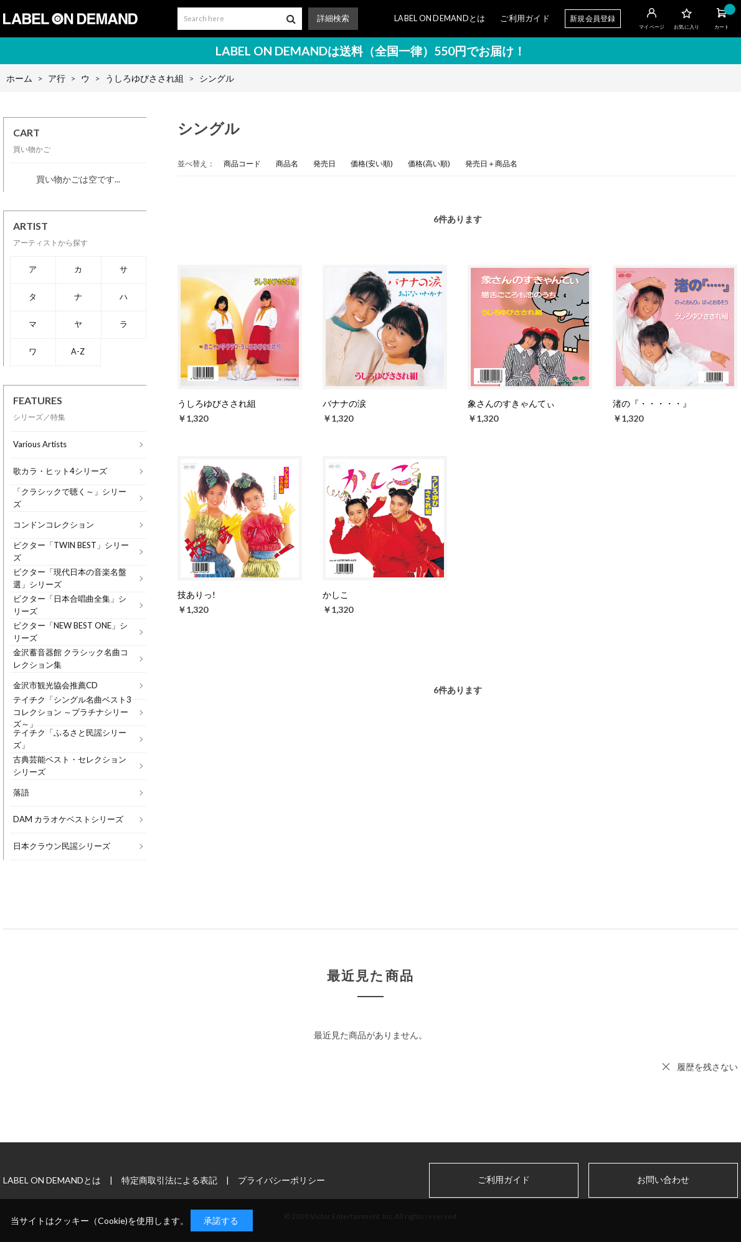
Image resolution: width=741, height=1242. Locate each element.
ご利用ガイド (525, 18)
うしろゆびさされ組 (216, 403)
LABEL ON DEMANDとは (439, 18)
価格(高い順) (429, 163)
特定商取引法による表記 (169, 1180)
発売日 (324, 163)
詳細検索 (333, 18)
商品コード (242, 163)
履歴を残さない (707, 1066)
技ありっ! (196, 594)
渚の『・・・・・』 (652, 403)
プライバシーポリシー (281, 1180)
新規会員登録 (593, 18)
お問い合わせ (663, 1180)
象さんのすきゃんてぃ (511, 403)
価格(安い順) (372, 163)
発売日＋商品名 (491, 163)
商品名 (287, 163)
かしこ (336, 594)
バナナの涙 (344, 403)
